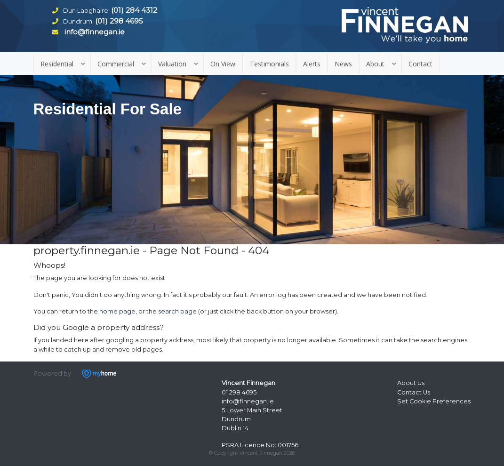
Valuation (172, 63)
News (343, 63)
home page (117, 311)
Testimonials (269, 63)
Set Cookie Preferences (434, 401)
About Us (410, 382)
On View (222, 63)
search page (177, 311)
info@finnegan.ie (248, 401)
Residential (56, 63)
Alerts (311, 63)
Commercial (115, 63)
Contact (420, 63)
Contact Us (413, 392)
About (375, 63)
